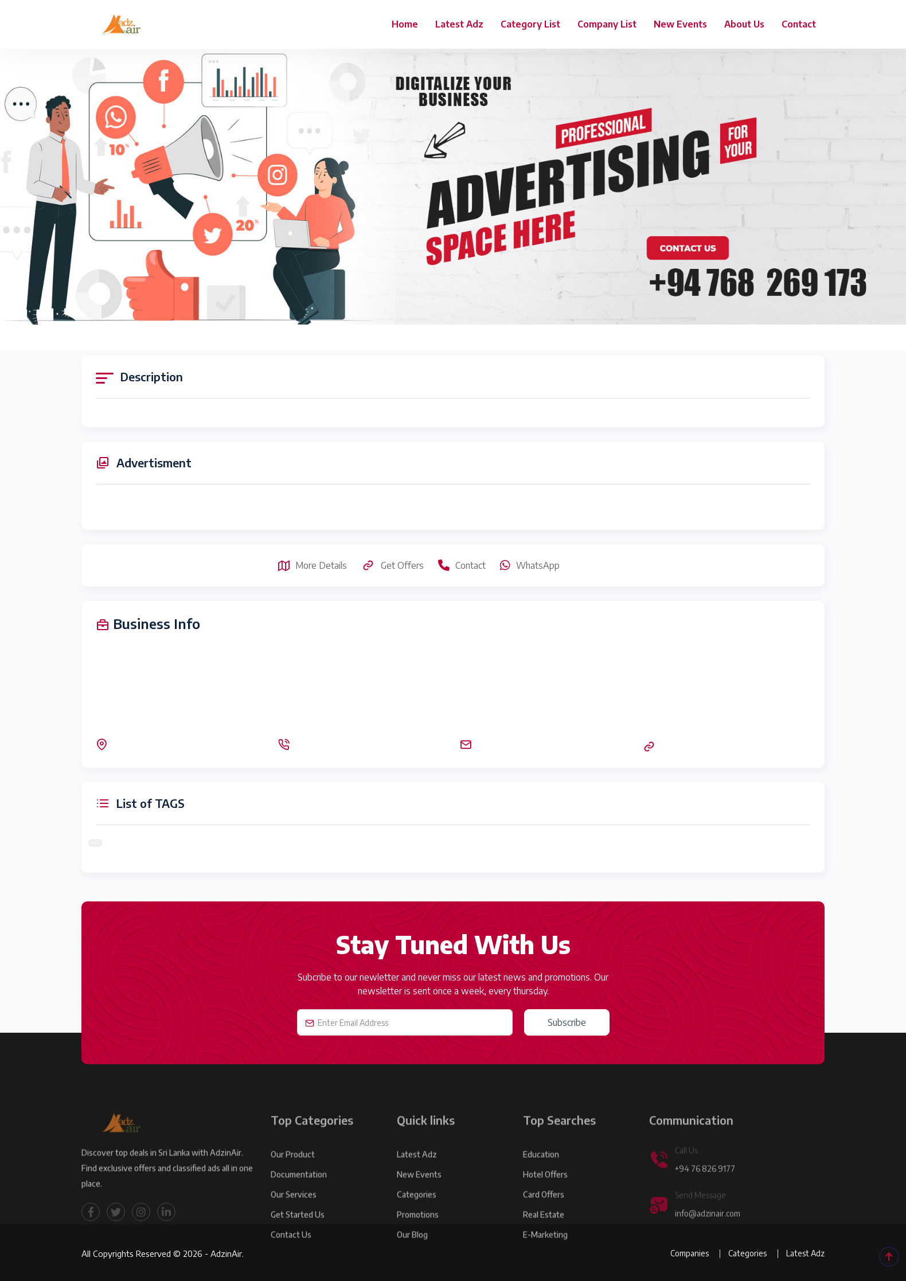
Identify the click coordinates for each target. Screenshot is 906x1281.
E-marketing (545, 1252)
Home (405, 24)
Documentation (299, 1192)
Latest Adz (459, 24)
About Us (744, 24)
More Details (312, 565)
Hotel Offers (545, 1192)
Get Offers (392, 565)
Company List (606, 24)
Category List (530, 24)
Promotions (418, 1232)
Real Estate (543, 1232)
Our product (293, 1172)
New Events (680, 24)
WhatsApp (530, 565)
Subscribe (567, 1022)
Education (541, 1172)
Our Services (294, 1212)
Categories (416, 1212)
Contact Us (291, 1252)
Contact (799, 24)
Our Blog (412, 1252)
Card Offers (543, 1212)
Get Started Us (298, 1232)
